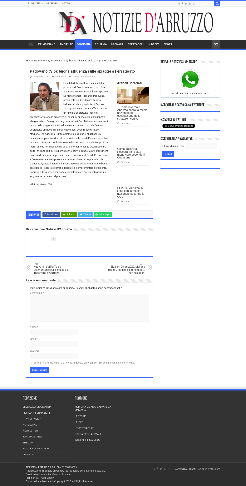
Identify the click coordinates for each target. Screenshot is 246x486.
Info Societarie (32, 436)
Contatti (28, 454)
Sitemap (28, 442)
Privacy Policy (32, 418)
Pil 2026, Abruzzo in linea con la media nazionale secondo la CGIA (130, 192)
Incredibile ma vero (87, 440)
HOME (31, 44)
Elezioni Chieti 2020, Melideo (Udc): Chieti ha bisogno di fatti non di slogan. (125, 268)
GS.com (215, 469)
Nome (34, 326)
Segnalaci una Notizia (37, 406)
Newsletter (30, 430)
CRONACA (117, 44)
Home (31, 60)
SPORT (168, 44)
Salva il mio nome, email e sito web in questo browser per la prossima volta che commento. (84, 362)
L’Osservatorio (84, 428)
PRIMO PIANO (46, 44)
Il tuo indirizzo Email (173, 146)
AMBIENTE (66, 44)
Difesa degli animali (88, 434)
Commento (37, 292)
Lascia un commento (84, 76)
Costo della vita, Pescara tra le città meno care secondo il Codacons (131, 153)
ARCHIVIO (52, 3)
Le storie (80, 416)
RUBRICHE (34, 3)
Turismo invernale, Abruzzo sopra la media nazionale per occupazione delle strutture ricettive (132, 112)
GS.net (191, 469)
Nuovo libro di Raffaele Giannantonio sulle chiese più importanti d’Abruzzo (53, 268)
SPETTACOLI (136, 44)
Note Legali (30, 424)
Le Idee (79, 422)
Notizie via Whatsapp (36, 448)
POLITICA (101, 44)
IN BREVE (153, 44)
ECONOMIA (84, 44)
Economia (43, 60)
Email (33, 338)
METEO (66, 3)
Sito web (35, 350)
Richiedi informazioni (36, 412)
